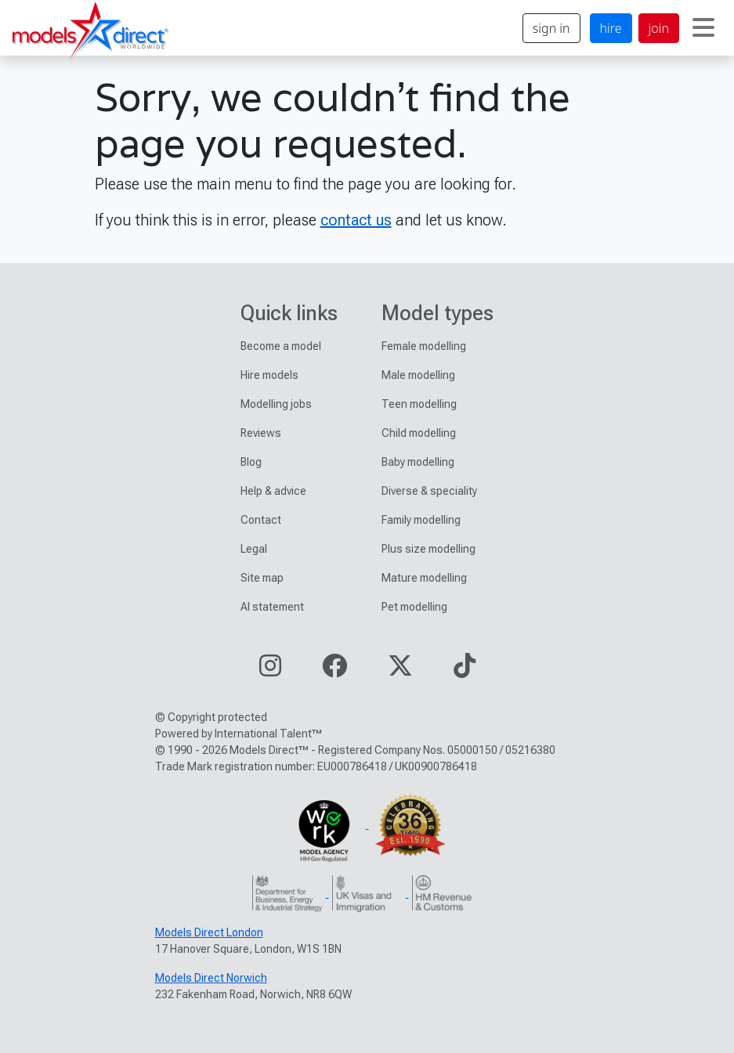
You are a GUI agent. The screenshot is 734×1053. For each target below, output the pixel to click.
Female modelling (423, 346)
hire (611, 28)
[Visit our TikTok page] (464, 670)
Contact (260, 520)
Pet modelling (414, 606)
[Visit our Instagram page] (270, 670)
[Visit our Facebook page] (334, 670)
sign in (551, 28)
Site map (262, 578)
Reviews (260, 433)
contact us (356, 220)
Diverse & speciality (429, 491)
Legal (253, 549)
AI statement (272, 606)
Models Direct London (209, 932)
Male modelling (418, 375)
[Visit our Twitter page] (400, 670)
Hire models (269, 375)
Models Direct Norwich (211, 978)
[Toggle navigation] (703, 28)
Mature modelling (424, 578)
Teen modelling (419, 404)
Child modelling (418, 433)
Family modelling (421, 520)
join (659, 28)
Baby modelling (417, 462)
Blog (251, 462)
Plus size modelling (428, 549)
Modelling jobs (276, 404)
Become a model (280, 346)
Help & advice (273, 491)
